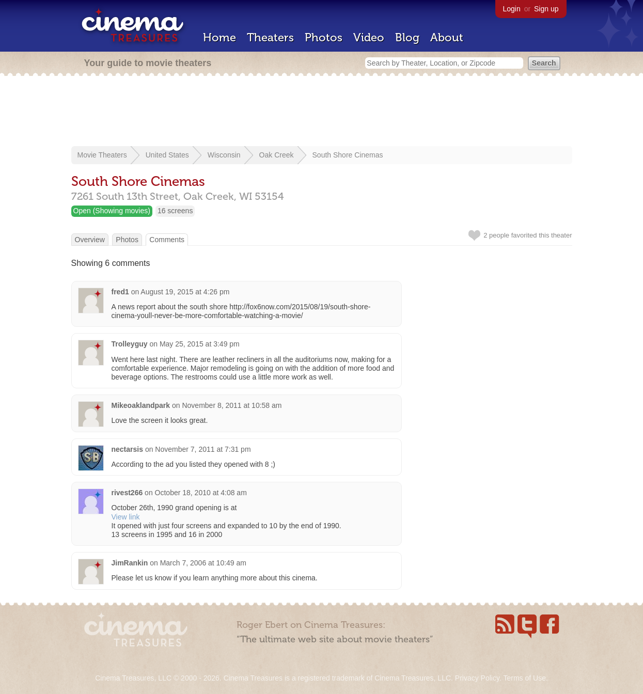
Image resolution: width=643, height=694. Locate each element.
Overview (90, 239)
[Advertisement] (321, 112)
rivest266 (127, 492)
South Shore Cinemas (347, 155)
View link (126, 517)
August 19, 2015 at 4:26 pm (184, 292)
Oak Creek (276, 155)
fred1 (120, 292)
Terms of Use (524, 678)
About (446, 37)
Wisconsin (224, 155)
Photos (323, 37)
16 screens (175, 211)
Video (368, 37)
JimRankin (130, 563)
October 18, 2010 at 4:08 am (201, 492)
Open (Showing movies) (111, 211)
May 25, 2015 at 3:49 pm (200, 344)
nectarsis (127, 449)
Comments (166, 239)
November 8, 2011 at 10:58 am (231, 405)
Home (219, 37)
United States (167, 155)
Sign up (546, 9)
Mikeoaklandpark (141, 405)
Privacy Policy (477, 678)
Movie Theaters (102, 155)
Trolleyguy (130, 344)
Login (512, 9)
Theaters (270, 37)
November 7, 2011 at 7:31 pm (202, 449)
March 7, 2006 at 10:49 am (203, 563)
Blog (407, 37)
